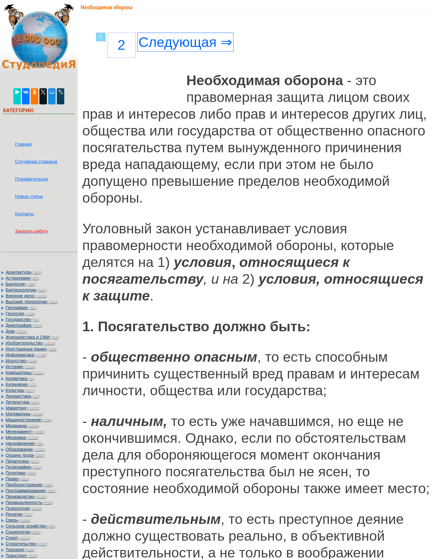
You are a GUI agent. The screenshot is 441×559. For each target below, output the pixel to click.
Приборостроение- (29, 484)
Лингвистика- (23, 396)
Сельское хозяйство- (31, 526)
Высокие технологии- (32, 301)
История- (21, 366)
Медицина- (22, 425)
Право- (18, 478)
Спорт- (18, 537)
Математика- (24, 413)
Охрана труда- (25, 455)
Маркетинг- (23, 408)
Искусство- (21, 360)
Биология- (21, 284)
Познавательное (31, 178)
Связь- (18, 520)
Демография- (24, 325)
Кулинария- (21, 384)
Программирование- (31, 490)
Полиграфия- (24, 467)
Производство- (26, 496)
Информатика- (26, 354)
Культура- (20, 390)
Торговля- (20, 549)
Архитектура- (24, 272)
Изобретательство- (31, 343)
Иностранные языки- (31, 348)
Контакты (24, 213)
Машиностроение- (29, 419)
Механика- (22, 437)
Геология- (20, 313)
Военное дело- (26, 295)
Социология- (23, 531)
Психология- (24, 508)
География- (21, 307)
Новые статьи (29, 196)
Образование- (26, 449)
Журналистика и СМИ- (32, 337)
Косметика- (20, 378)
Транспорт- (22, 555)
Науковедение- (25, 443)
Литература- (23, 402)
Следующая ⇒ (185, 42)
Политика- (21, 472)
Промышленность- (29, 502)
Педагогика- (23, 461)
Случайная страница (36, 161)
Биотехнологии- (26, 289)
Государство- (23, 319)
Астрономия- (22, 278)
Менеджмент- (25, 431)
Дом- (16, 331)
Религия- (19, 514)
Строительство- (26, 543)
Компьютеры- (25, 372)
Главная (23, 144)
